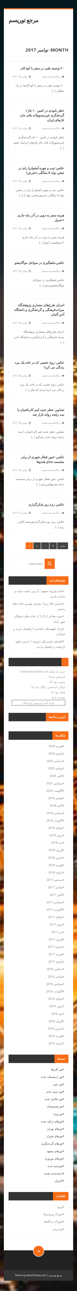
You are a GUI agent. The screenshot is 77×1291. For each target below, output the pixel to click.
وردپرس (58, 1229)
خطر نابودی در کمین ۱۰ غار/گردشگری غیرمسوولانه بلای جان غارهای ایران (42, 115)
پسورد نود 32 (57, 682)
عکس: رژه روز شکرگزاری (46, 504)
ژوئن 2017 (56, 924)
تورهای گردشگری (52, 1143)
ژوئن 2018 (56, 835)
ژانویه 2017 (55, 961)
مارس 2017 (55, 947)
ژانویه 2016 (55, 1043)
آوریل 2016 (55, 1021)
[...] (53, 91)
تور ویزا (58, 1114)
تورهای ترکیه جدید (52, 1121)
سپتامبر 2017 (54, 902)
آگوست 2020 (54, 791)
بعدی (62, 545)
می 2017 (57, 932)
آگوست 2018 (54, 820)
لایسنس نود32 (56, 677)
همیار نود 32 (58, 692)
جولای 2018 (55, 828)
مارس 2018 (55, 858)
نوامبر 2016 (55, 976)
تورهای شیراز (54, 1136)
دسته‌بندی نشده (53, 1173)
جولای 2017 (55, 917)
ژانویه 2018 (55, 872)
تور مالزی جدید (54, 1099)
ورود (60, 1207)
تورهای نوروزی (54, 1158)
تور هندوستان (55, 1106)
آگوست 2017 (54, 909)
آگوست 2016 (54, 991)
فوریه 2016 (55, 1036)
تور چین (58, 1084)
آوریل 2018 (55, 850)
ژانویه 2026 (55, 753)
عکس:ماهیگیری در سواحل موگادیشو (39, 262)
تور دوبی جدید (54, 1091)
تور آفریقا (57, 1069)
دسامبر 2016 (55, 969)
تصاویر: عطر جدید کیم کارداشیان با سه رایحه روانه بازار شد (40, 412)
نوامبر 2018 (55, 798)
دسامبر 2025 (55, 761)
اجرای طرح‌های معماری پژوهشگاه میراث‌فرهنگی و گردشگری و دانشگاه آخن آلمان (39, 310)
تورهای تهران (55, 1129)
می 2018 (57, 843)
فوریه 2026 (55, 746)
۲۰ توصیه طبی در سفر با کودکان (42, 68)
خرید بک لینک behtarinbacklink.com (43, 671)
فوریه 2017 (55, 954)
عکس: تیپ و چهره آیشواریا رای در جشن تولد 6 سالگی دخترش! (41, 170)
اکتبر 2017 (56, 895)
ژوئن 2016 (56, 1006)
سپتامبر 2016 (54, 984)
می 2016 (57, 1014)
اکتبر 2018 (56, 805)
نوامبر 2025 (55, 768)
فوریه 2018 (55, 865)
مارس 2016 (55, 1028)
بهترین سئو (58, 697)
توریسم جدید (55, 1166)
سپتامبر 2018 (54, 813)
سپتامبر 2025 (54, 783)
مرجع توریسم (23, 20)
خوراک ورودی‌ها (53, 1214)
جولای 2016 (55, 999)
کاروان (59, 1181)
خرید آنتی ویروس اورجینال (38, 703)
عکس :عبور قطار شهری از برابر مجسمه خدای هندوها (42, 459)
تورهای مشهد (55, 1151)
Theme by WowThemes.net (30, 1275)
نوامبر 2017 (55, 887)
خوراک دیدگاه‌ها (53, 1221)
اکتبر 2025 (56, 776)
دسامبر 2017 (55, 880)
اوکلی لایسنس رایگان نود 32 (48, 687)
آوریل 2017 (55, 939)
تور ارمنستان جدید (52, 1077)
